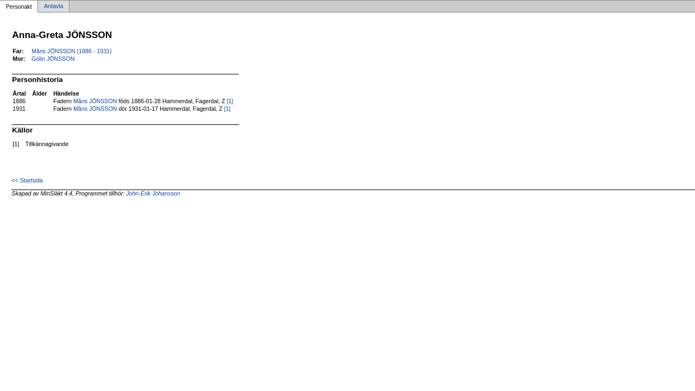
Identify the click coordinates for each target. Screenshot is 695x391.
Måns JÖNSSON (95, 101)
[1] (229, 101)
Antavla (54, 6)
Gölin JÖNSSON (52, 58)
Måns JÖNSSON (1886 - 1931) (71, 51)
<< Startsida (26, 180)
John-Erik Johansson (153, 193)
